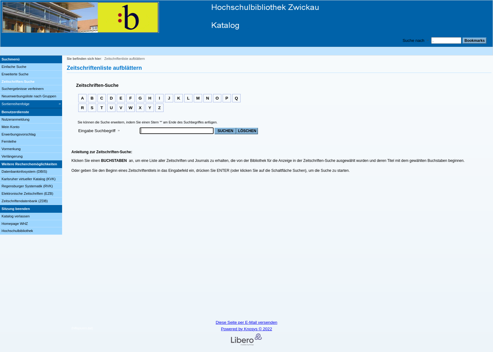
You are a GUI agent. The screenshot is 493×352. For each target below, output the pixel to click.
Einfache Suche (14, 67)
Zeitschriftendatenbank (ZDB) (25, 201)
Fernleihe (9, 141)
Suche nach (413, 40)
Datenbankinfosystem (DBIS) (24, 171)
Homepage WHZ (15, 223)
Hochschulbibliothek (17, 231)
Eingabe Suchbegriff (96, 130)
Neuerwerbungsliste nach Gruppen (29, 96)
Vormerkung (11, 149)
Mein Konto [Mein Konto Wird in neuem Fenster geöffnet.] (11, 127)
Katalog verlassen (16, 216)
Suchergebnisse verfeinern (23, 89)
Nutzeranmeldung (15, 119)
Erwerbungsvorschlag (19, 134)
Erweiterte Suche (15, 74)
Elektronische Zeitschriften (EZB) (27, 193)
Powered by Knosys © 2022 (246, 329)
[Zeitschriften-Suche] (31, 82)
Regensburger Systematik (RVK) (27, 186)
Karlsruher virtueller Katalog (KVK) (29, 179)
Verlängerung (12, 156)
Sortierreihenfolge (15, 104)
